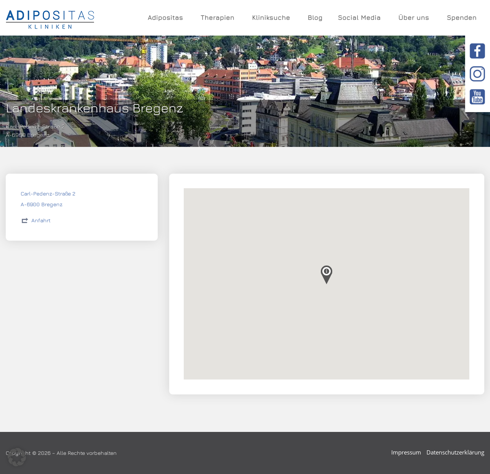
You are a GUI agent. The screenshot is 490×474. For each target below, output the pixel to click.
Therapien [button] (219, 17)
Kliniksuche (272, 17)
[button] (17, 457)
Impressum (406, 452)
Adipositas (166, 17)
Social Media (360, 17)
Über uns (414, 17)
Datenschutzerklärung (455, 452)
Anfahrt (41, 220)
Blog (315, 17)
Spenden (462, 17)
